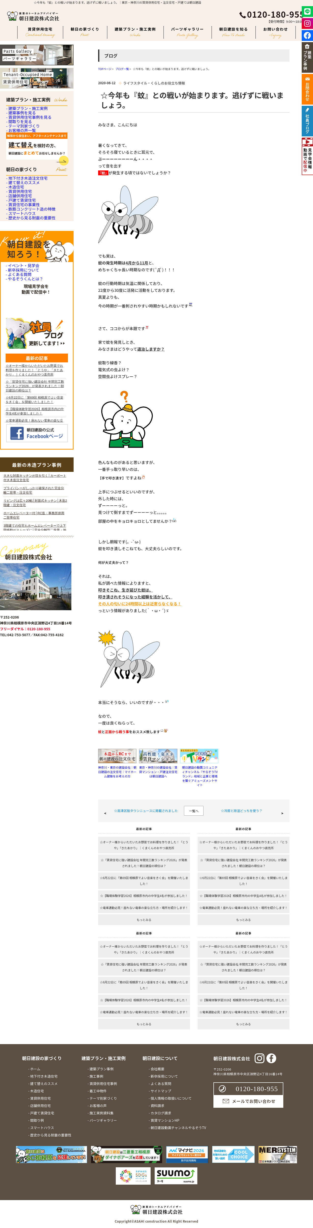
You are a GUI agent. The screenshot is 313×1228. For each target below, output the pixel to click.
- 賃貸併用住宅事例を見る (27, 139)
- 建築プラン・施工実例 (25, 112)
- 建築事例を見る (20, 126)
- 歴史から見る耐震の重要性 (29, 357)
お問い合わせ (275, 32)
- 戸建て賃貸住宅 (20, 303)
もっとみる (144, 920)
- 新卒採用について (21, 425)
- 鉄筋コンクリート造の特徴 (29, 330)
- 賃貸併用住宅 (18, 276)
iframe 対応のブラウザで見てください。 (35, 716)
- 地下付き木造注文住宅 (25, 236)
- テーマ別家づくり (22, 166)
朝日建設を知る (233, 31)
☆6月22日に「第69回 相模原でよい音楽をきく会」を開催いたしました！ (144, 881)
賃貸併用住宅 (40, 32)
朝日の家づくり (85, 31)
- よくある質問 (18, 437)
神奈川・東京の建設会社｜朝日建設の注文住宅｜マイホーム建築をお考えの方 (117, 771)
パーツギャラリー (187, 32)
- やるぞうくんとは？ (23, 449)
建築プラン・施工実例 (135, 31)
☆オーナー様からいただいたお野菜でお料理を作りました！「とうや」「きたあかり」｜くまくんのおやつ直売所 (144, 845)
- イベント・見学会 (21, 413)
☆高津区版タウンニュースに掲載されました (146, 810)
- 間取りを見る (18, 152)
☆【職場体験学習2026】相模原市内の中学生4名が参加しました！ (144, 896)
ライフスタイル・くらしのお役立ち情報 (154, 83)
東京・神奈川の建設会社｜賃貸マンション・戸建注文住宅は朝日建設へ (158, 771)
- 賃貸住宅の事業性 (22, 317)
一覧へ (193, 811)
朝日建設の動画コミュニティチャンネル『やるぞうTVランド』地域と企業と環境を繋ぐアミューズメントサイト (200, 776)
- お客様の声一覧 (20, 179)
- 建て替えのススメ (22, 249)
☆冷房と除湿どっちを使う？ (241, 810)
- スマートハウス (20, 344)
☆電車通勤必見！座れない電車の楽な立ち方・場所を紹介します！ (144, 908)
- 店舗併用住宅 (18, 290)
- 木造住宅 (14, 263)
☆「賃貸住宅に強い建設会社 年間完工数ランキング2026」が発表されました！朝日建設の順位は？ (144, 863)
